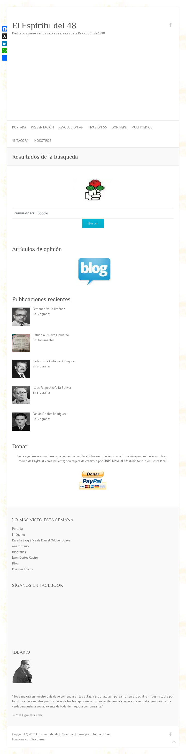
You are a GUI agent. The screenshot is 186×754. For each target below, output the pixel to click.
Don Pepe (119, 127)
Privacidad (68, 734)
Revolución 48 (71, 127)
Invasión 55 (97, 127)
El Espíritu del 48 (44, 25)
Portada (19, 127)
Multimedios (142, 127)
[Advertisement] (93, 84)
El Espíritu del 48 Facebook (170, 25)
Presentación (42, 127)
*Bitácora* (21, 140)
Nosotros (42, 140)
